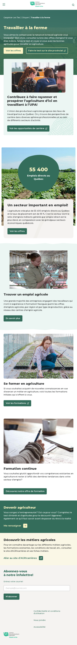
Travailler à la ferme (40, 17)
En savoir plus (13, 318)
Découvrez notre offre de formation (25, 491)
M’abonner (11, 596)
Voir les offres (13, 50)
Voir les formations (17, 404)
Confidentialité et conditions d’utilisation (47, 612)
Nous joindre (40, 620)
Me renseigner (15, 526)
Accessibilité (39, 627)
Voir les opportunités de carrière (28, 129)
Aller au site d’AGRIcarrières (23, 558)
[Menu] (4, 5)
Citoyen (26, 17)
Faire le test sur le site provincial (47, 51)
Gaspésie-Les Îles (12, 17)
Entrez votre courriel (37, 590)
